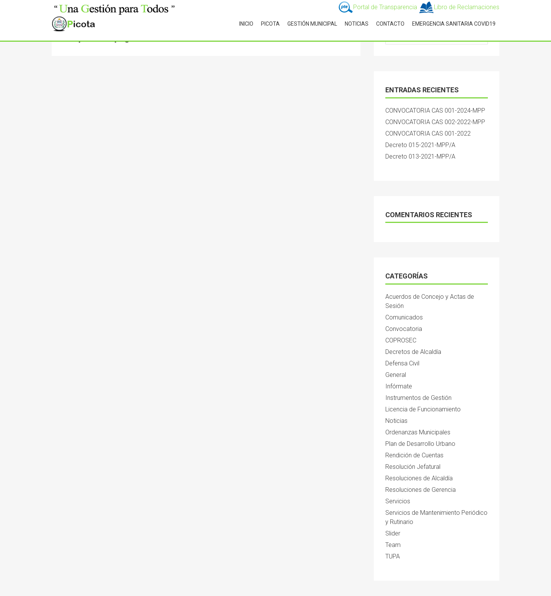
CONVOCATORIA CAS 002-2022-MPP (435, 122)
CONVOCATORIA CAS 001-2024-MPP (435, 110)
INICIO (246, 24)
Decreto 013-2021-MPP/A (420, 156)
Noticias (396, 420)
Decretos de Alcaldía (413, 351)
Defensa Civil (402, 363)
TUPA (392, 556)
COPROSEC (400, 340)
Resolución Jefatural (412, 466)
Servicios (397, 501)
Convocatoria (403, 328)
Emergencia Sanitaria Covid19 (454, 24)
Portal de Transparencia (378, 7)
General (395, 374)
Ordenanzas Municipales (417, 432)
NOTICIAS (356, 24)
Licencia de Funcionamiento (423, 409)
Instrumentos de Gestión (418, 397)
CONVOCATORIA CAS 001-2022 (428, 133)
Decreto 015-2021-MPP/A (420, 145)
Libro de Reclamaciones (459, 7)
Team (393, 545)
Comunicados (404, 317)
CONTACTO (390, 24)
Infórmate (398, 386)
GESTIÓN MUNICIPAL (312, 24)
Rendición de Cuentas (414, 455)
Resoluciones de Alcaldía (419, 478)
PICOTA (270, 24)
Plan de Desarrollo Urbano (420, 443)
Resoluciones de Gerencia (420, 489)
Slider (392, 533)
